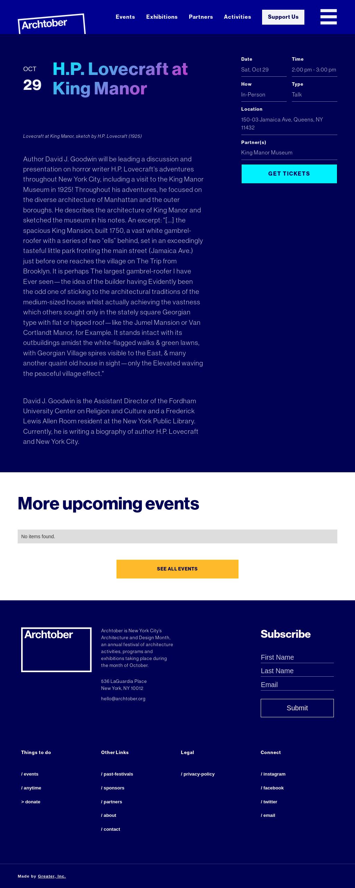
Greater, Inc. (52, 876)
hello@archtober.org (123, 698)
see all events (177, 569)
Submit (297, 708)
